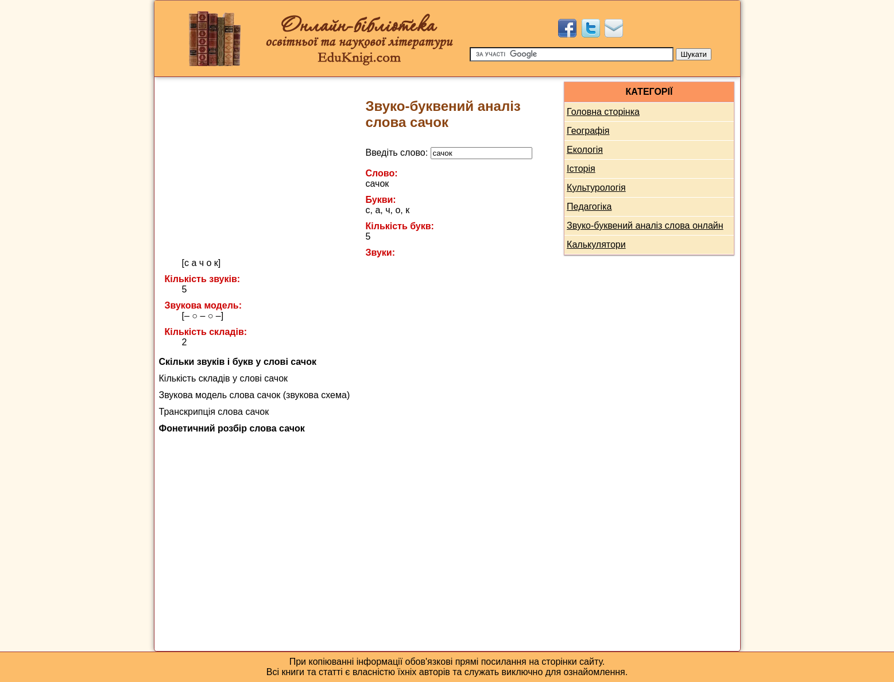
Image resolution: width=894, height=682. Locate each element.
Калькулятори (596, 244)
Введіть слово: (449, 152)
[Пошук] (572, 54)
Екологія (585, 150)
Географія (588, 131)
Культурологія (596, 187)
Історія (581, 169)
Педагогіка (589, 206)
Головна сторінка (603, 112)
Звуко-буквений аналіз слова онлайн (645, 225)
